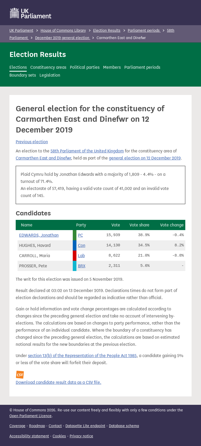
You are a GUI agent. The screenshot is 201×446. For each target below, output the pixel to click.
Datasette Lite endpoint (85, 426)
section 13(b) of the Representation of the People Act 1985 (82, 355)
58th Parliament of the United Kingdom (87, 150)
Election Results (106, 30)
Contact (55, 426)
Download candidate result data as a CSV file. (58, 382)
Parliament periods (144, 30)
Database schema (124, 426)
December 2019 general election (62, 38)
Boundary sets (22, 75)
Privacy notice (81, 436)
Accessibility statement (29, 436)
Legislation (50, 75)
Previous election (32, 141)
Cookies (59, 436)
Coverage (17, 426)
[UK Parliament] (30, 13)
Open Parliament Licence (30, 416)
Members (112, 67)
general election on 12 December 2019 (145, 158)
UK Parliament (21, 30)
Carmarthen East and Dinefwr (43, 158)
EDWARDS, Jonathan (39, 235)
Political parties (84, 67)
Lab (81, 255)
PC (80, 235)
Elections (18, 67)
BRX (81, 265)
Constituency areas (48, 67)
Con (81, 245)
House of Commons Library (63, 30)
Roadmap (37, 426)
